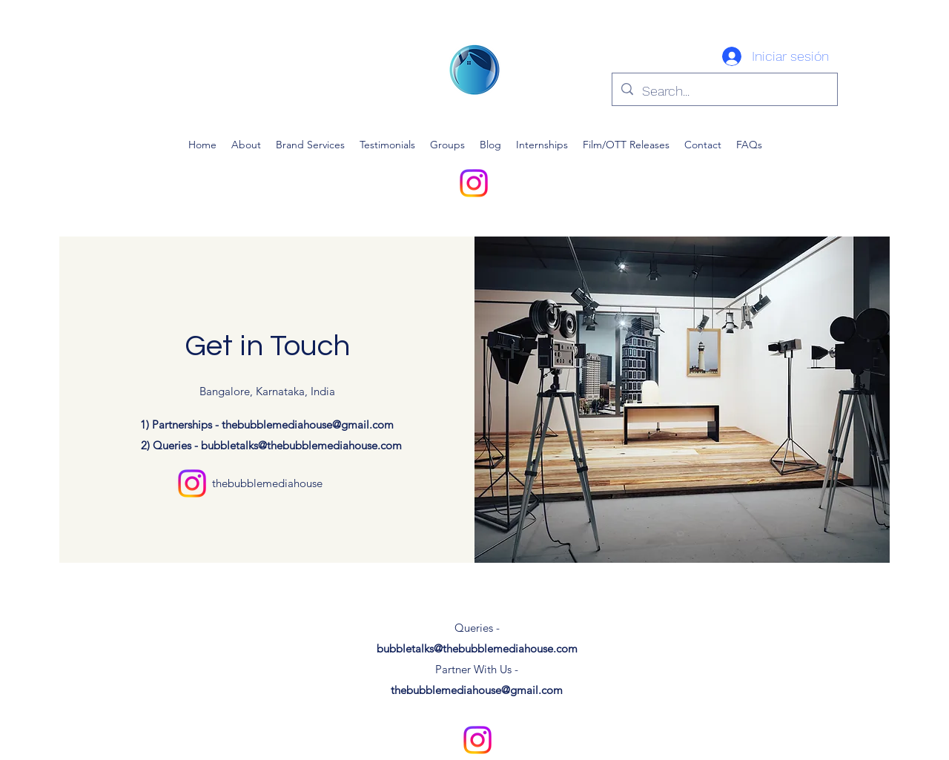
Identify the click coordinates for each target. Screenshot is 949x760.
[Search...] (724, 91)
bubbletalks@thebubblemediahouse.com (301, 445)
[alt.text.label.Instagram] (473, 183)
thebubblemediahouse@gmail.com (308, 424)
